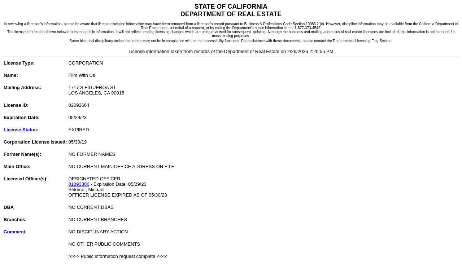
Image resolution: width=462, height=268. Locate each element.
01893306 (79, 184)
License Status (20, 129)
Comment (14, 231)
